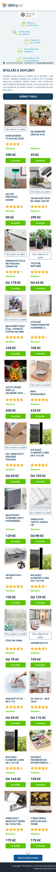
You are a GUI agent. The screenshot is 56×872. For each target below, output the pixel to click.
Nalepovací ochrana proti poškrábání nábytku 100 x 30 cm (14, 518)
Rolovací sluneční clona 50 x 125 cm (39, 578)
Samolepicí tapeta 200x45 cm (39, 522)
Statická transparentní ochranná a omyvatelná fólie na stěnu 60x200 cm (39, 325)
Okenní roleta (39, 643)
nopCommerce (50, 868)
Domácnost (30, 62)
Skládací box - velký (14, 576)
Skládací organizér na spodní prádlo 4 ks (40, 760)
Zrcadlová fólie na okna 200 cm (40, 199)
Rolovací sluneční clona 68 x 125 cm (15, 760)
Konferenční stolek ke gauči (15, 137)
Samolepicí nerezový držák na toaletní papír (15, 821)
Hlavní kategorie (14, 62)
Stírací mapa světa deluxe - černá (39, 821)
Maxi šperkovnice (38, 393)
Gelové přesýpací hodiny (11, 197)
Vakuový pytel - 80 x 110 (15, 700)
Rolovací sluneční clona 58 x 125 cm (39, 452)
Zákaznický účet (35, 7)
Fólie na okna (14, 640)
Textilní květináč (35, 265)
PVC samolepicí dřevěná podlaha (14, 457)
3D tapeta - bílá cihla (39, 700)
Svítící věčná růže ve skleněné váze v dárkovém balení (15, 390)
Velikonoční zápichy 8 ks (37, 133)
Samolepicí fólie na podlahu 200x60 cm (15, 263)
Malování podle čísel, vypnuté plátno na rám (15, 329)
